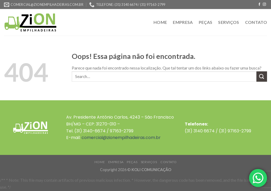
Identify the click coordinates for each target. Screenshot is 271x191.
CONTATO (256, 22)
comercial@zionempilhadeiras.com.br (121, 137)
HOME (160, 22)
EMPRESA (183, 22)
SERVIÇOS (228, 22)
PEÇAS (206, 22)
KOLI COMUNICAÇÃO (151, 169)
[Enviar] (261, 76)
